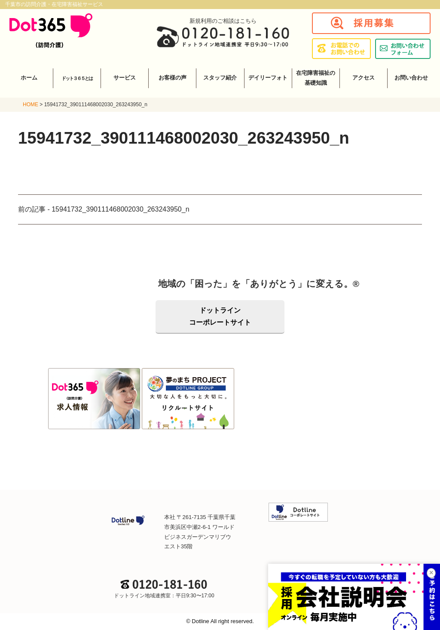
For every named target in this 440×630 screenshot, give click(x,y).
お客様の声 (172, 77)
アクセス (363, 77)
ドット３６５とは (76, 78)
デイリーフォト (267, 77)
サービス (124, 77)
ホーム (29, 77)
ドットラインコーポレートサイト (220, 316)
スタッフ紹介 (220, 77)
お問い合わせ (411, 77)
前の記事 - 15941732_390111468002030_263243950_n (103, 209)
